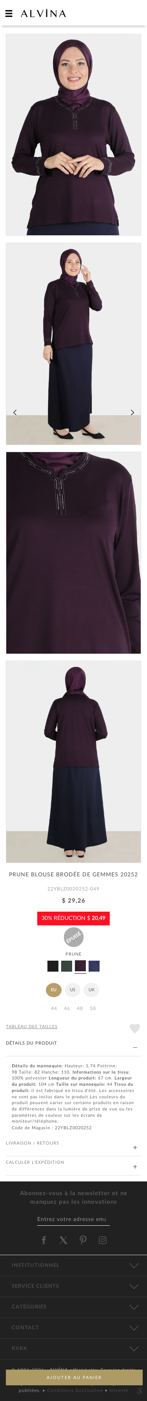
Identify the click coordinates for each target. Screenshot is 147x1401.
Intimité (118, 1390)
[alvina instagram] (103, 1240)
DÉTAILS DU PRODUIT (71, 1043)
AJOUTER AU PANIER (74, 1378)
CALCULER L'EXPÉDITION (71, 1162)
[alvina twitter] (63, 1240)
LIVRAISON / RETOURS (71, 1143)
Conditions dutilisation (76, 1390)
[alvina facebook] (44, 1240)
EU (53, 990)
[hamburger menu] (9, 13)
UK (91, 990)
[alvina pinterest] (83, 1240)
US (72, 990)
